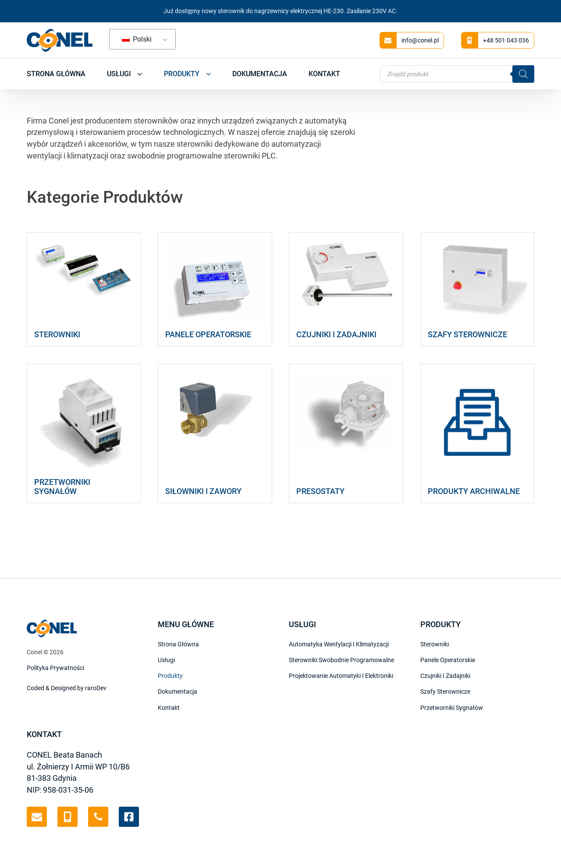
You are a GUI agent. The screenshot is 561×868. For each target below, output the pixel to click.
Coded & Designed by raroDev (67, 688)
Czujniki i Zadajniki (445, 675)
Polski (137, 39)
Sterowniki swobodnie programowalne (341, 659)
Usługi (124, 74)
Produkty (187, 74)
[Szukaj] (523, 74)
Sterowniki (434, 644)
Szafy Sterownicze (445, 691)
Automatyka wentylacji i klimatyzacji (339, 644)
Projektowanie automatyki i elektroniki (341, 675)
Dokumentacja (259, 74)
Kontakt (324, 74)
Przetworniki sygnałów (451, 707)
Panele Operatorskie (447, 659)
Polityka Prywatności (55, 667)
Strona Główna (56, 74)
